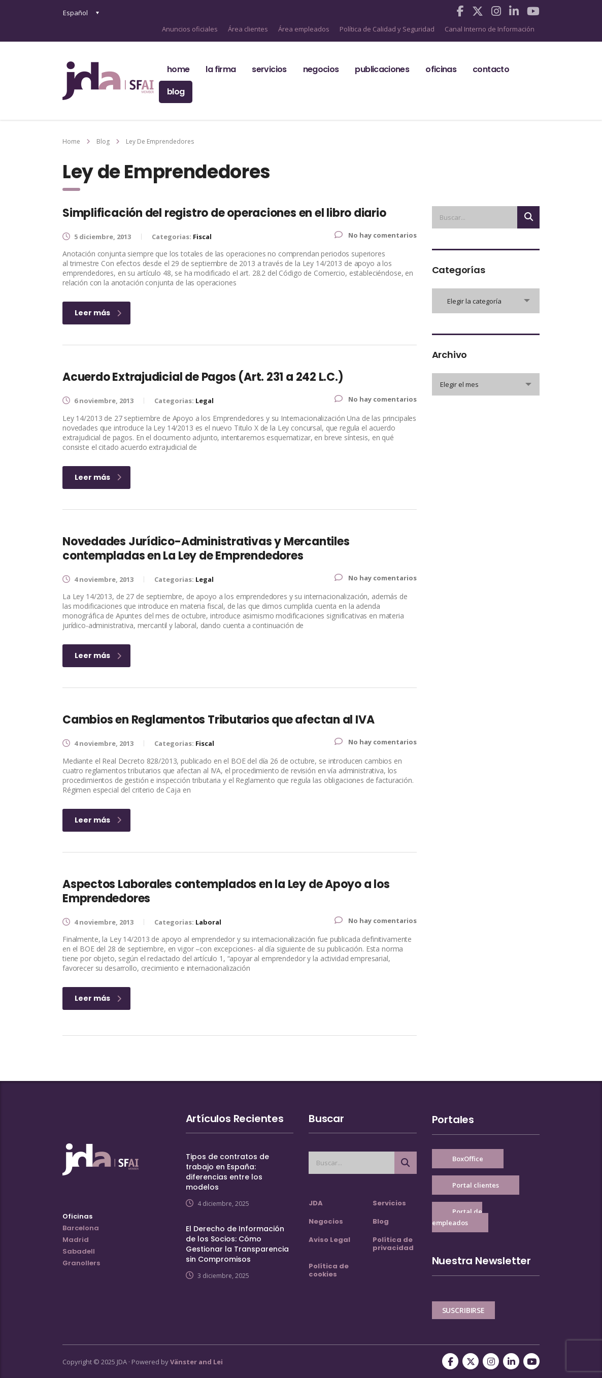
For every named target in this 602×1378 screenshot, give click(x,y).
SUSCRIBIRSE (463, 1310)
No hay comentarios (376, 235)
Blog (175, 91)
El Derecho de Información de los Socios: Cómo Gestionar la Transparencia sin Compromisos (237, 1244)
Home (178, 69)
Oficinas (440, 69)
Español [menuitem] (75, 12)
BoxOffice (467, 1158)
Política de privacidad (393, 1244)
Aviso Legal (329, 1240)
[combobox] (486, 300)
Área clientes (248, 29)
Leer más (98, 313)
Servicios (269, 69)
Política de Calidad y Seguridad (387, 29)
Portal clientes (475, 1185)
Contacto (491, 69)
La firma (221, 69)
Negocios (321, 69)
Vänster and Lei (196, 1361)
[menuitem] (81, 13)
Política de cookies (329, 1270)
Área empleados (303, 29)
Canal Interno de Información (489, 29)
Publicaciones (382, 69)
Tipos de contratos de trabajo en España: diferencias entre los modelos (227, 1172)
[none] (81, 13)
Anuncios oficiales (190, 29)
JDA (316, 1203)
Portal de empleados (457, 1217)
